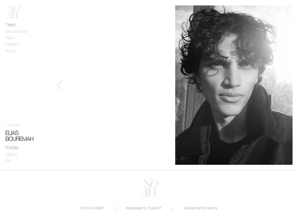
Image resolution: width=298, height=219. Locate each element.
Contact (12, 44)
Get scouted (16, 31)
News (10, 38)
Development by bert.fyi (200, 208)
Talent (10, 25)
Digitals (11, 154)
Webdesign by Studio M (143, 208)
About (10, 51)
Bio (8, 161)
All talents (14, 125)
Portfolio (11, 148)
